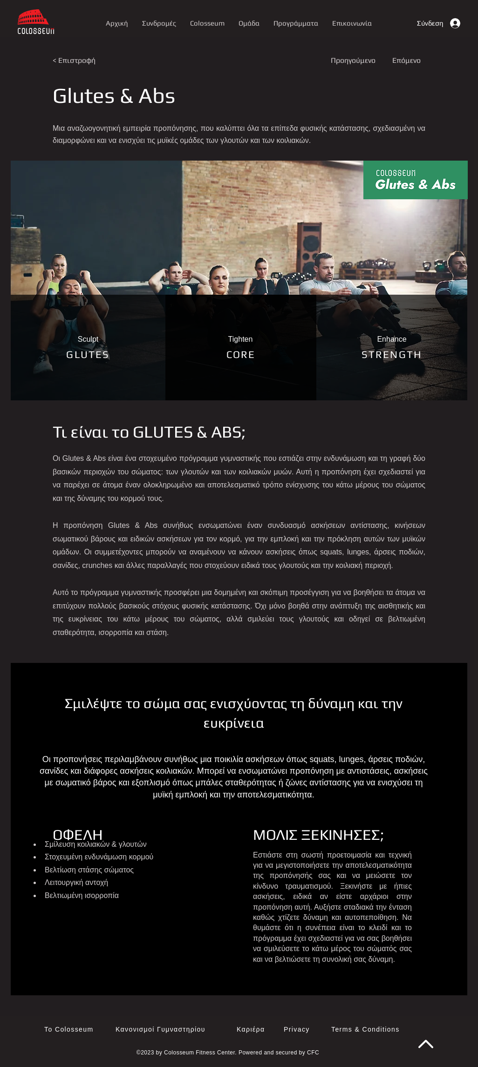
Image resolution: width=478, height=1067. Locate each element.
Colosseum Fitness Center (199, 1052)
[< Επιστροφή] (83, 60)
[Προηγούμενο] (356, 60)
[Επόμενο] (406, 60)
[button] (295, 23)
